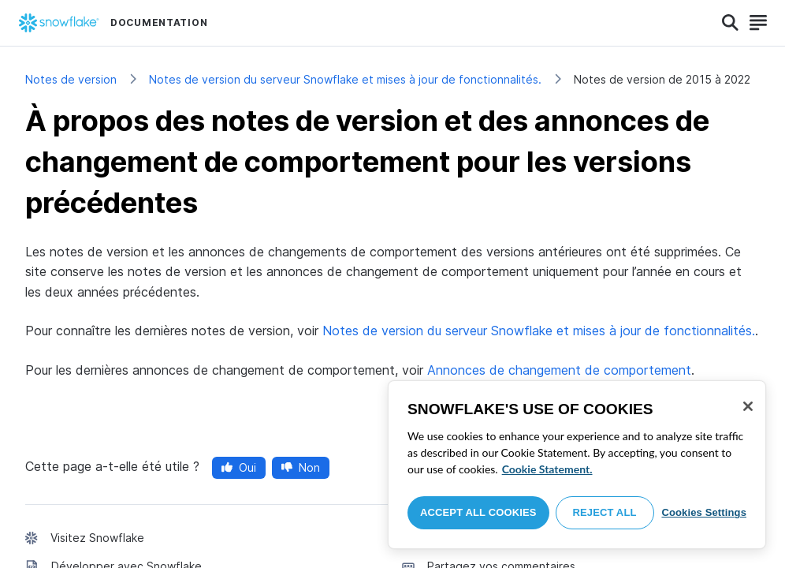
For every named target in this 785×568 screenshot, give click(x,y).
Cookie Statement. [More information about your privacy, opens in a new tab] (547, 469)
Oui (238, 467)
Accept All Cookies (478, 512)
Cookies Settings (703, 512)
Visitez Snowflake (97, 537)
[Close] (748, 406)
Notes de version (71, 79)
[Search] (730, 23)
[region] (577, 464)
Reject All (605, 512)
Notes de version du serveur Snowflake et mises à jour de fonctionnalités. (345, 79)
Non (300, 467)
